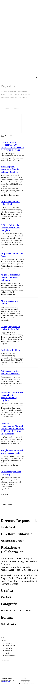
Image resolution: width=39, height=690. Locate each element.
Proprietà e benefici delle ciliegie (10, 202)
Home (2, 136)
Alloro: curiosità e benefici (9, 302)
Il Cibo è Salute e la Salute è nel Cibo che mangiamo (10, 228)
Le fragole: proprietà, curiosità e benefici (11, 327)
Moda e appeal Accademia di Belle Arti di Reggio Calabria (12, 169)
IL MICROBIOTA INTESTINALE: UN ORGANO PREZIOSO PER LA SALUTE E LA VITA (12, 146)
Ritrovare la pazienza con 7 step (11, 473)
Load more (4, 494)
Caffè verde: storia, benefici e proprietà (10, 372)
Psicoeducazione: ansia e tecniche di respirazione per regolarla (12, 396)
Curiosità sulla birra (10, 350)
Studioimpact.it (6, 681)
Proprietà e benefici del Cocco (12, 254)
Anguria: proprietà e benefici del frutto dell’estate (10, 277)
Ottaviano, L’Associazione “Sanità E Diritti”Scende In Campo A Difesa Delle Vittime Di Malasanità (12, 428)
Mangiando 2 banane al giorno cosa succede (12, 451)
